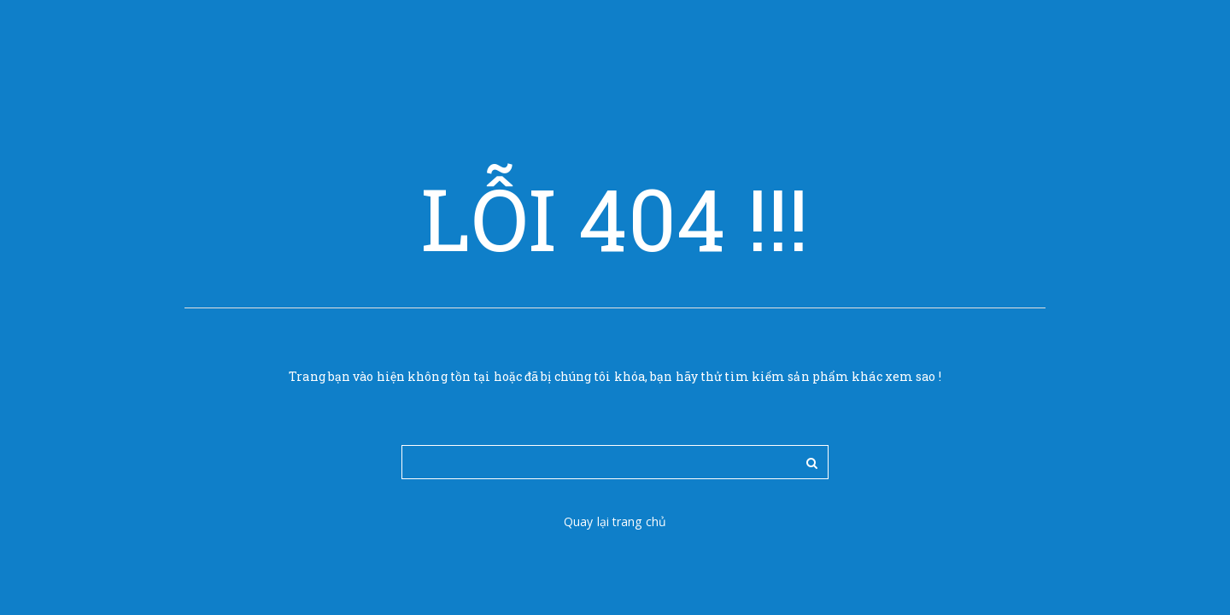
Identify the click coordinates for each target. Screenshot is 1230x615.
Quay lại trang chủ (615, 521)
